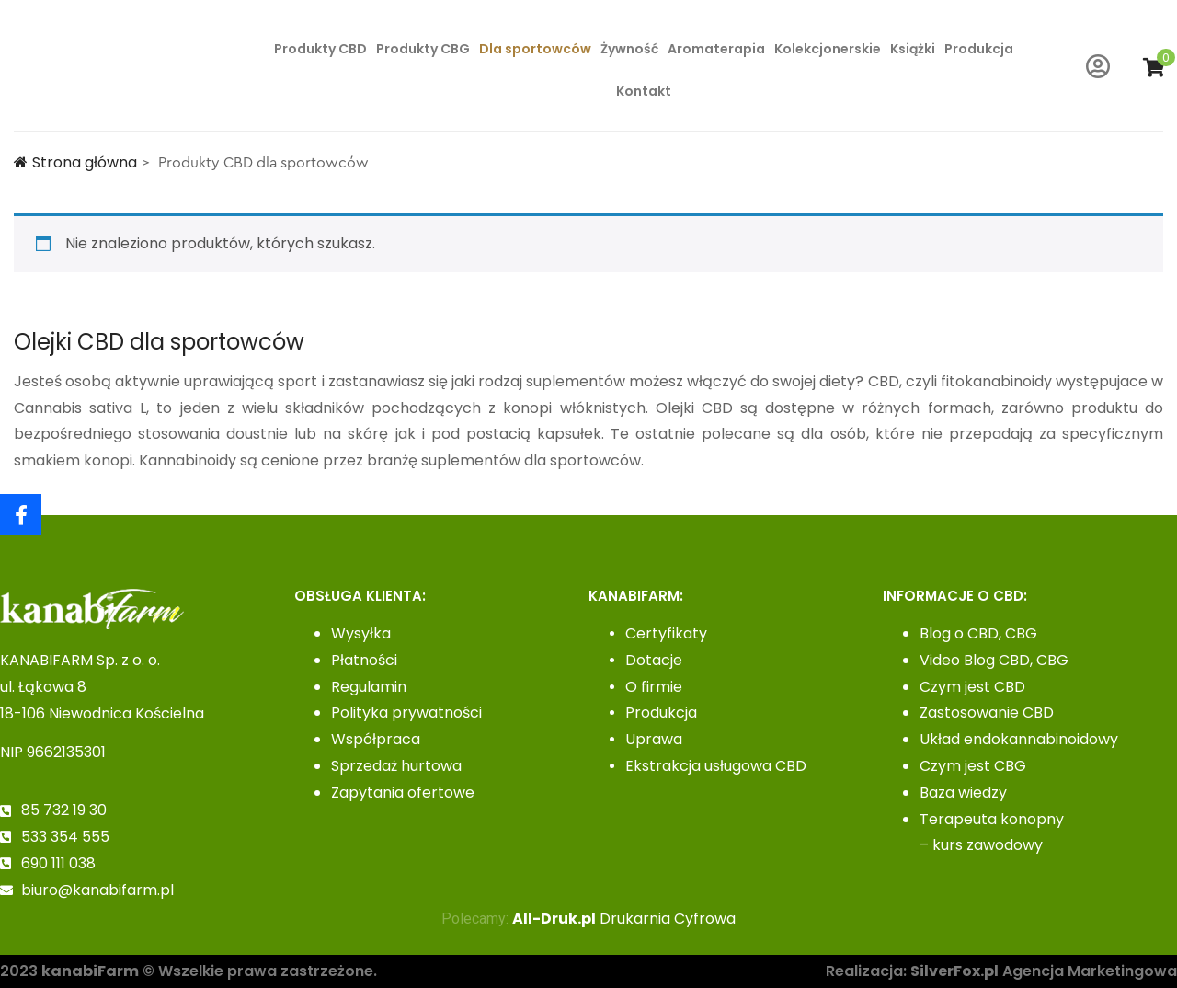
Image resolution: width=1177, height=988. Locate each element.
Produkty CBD (320, 49)
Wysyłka (361, 633)
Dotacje (653, 660)
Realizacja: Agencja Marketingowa (1001, 971)
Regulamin (368, 686)
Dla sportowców (535, 49)
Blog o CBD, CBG (978, 633)
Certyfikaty (666, 633)
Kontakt (643, 91)
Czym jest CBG (973, 765)
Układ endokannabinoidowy (1019, 739)
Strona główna (75, 162)
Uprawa (653, 739)
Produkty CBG (423, 49)
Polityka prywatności (406, 712)
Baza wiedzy (963, 792)
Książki (912, 49)
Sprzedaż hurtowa (396, 765)
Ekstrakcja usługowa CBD (715, 765)
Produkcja (978, 49)
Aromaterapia (716, 49)
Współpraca (375, 739)
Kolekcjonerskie (827, 49)
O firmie (653, 686)
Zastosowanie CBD (987, 712)
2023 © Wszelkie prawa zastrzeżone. (188, 971)
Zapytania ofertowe (402, 792)
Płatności (364, 660)
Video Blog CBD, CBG (994, 660)
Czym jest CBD (972, 686)
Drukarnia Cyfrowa (624, 918)
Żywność (629, 49)
